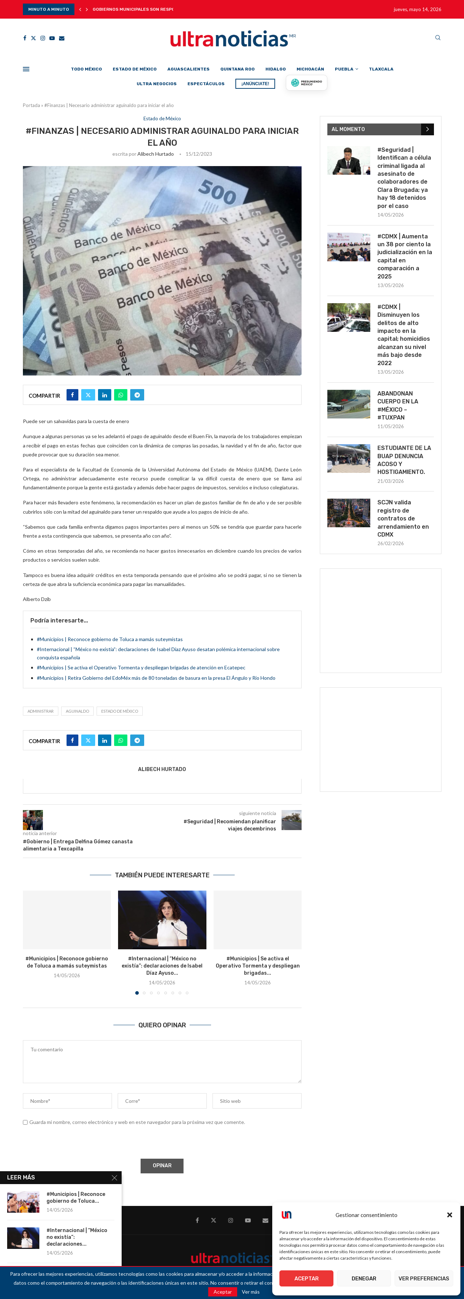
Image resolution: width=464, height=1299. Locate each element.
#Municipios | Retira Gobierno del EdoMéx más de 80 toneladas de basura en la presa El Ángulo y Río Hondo (156, 678)
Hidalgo (275, 69)
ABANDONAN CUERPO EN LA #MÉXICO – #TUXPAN (397, 405)
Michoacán (310, 69)
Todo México (86, 69)
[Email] (62, 38)
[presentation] (77, 1143)
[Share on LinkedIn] (104, 395)
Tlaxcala (381, 69)
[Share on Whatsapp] (120, 395)
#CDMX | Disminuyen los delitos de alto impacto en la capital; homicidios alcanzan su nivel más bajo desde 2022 (403, 335)
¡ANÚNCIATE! (255, 83)
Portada (31, 105)
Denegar (364, 1278)
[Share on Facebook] (72, 395)
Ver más (251, 1291)
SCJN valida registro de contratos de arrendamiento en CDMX (403, 518)
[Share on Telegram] (137, 395)
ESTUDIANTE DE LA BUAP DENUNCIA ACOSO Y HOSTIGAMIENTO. (404, 460)
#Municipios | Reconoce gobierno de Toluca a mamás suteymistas (110, 639)
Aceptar (306, 1278)
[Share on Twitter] (88, 395)
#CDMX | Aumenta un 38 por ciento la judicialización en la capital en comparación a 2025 (404, 256)
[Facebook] (25, 38)
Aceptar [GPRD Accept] (223, 1292)
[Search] (437, 38)
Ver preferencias (424, 1278)
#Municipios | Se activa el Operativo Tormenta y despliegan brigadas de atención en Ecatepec (141, 667)
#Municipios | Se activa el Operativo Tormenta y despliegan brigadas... (258, 966)
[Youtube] (52, 38)
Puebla (344, 69)
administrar (41, 711)
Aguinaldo (77, 711)
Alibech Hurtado (155, 154)
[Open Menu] (26, 69)
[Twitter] (33, 38)
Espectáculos (206, 83)
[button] (449, 1214)
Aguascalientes (188, 69)
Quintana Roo (237, 69)
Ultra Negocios (157, 83)
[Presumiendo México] (306, 83)
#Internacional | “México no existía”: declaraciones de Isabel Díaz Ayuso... (162, 966)
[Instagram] (42, 38)
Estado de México (135, 69)
